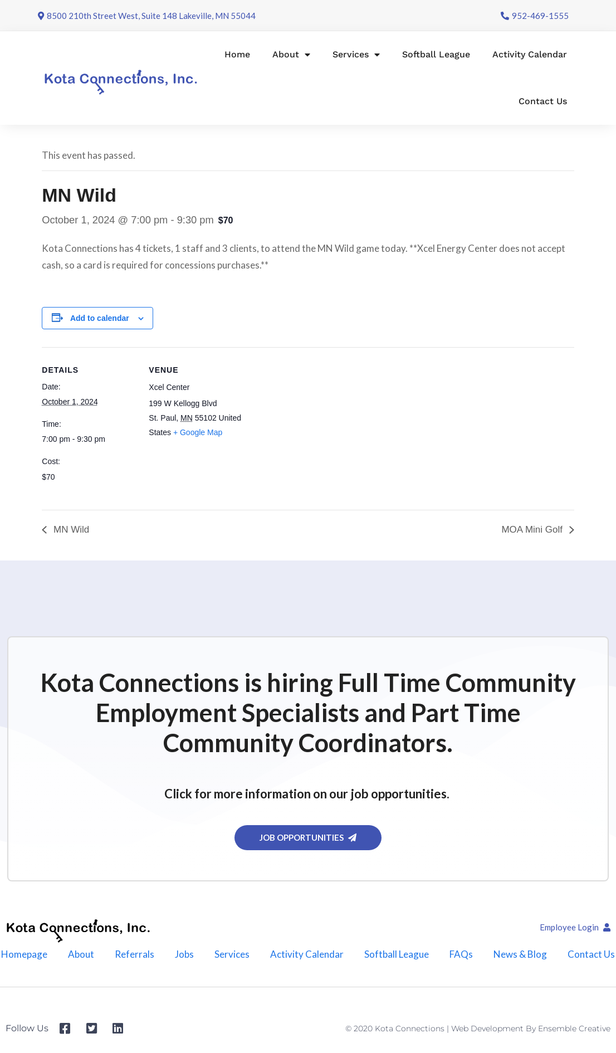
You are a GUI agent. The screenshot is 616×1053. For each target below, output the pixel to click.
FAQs (461, 954)
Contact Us (543, 101)
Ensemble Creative (574, 1028)
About (291, 55)
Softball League (436, 54)
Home (237, 54)
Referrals (134, 954)
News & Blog (520, 954)
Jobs (184, 954)
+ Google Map (197, 432)
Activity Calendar (529, 54)
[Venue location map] (314, 424)
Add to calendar (99, 318)
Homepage (24, 954)
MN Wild (70, 529)
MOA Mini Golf (533, 529)
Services (356, 55)
